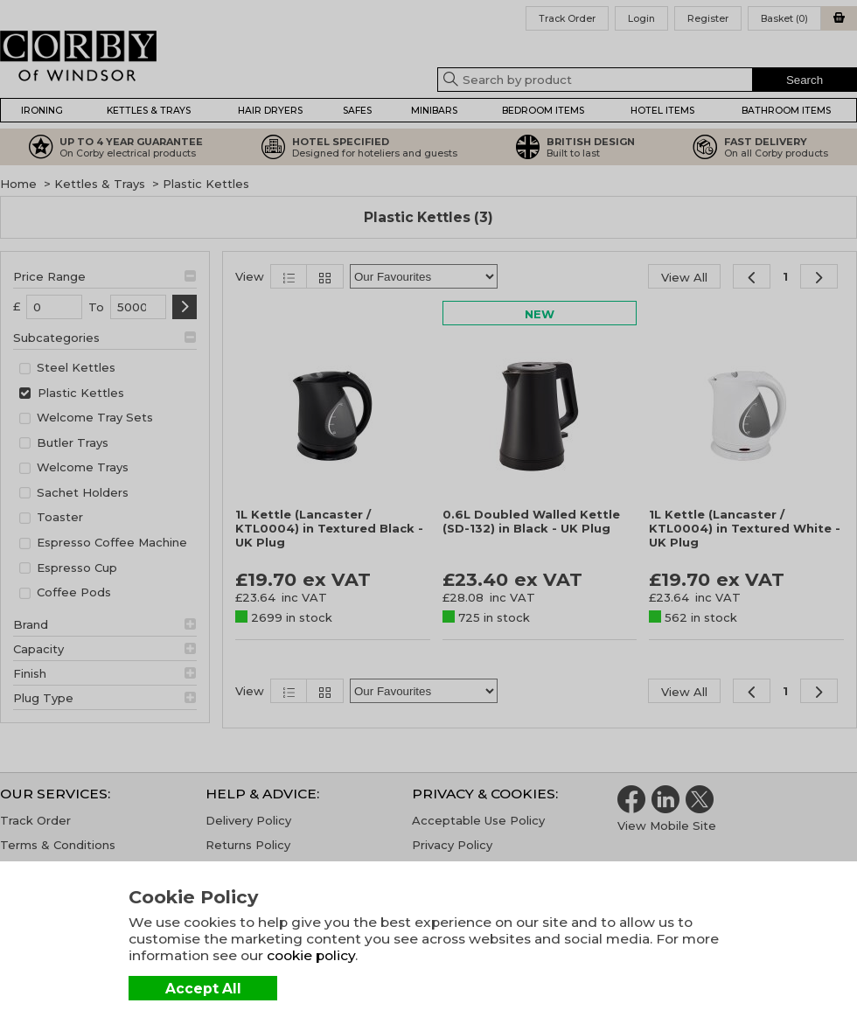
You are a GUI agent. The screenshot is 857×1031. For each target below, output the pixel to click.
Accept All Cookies (203, 990)
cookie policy (311, 955)
